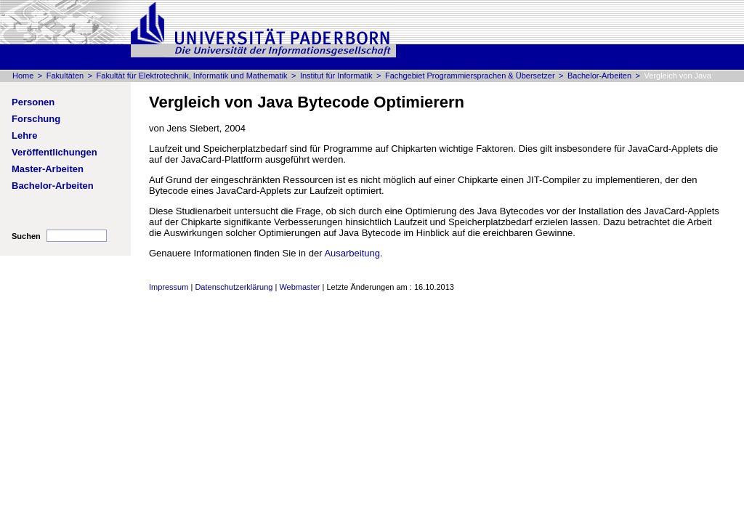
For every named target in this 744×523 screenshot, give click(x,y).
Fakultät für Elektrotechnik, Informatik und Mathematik (192, 75)
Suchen (26, 236)
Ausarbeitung (352, 253)
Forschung (36, 118)
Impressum (168, 287)
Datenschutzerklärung (233, 287)
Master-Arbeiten (48, 168)
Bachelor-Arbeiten (599, 75)
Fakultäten (65, 75)
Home (22, 75)
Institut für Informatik (336, 75)
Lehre (24, 135)
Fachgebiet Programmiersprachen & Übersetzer (470, 75)
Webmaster (299, 287)
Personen (33, 102)
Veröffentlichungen (54, 152)
